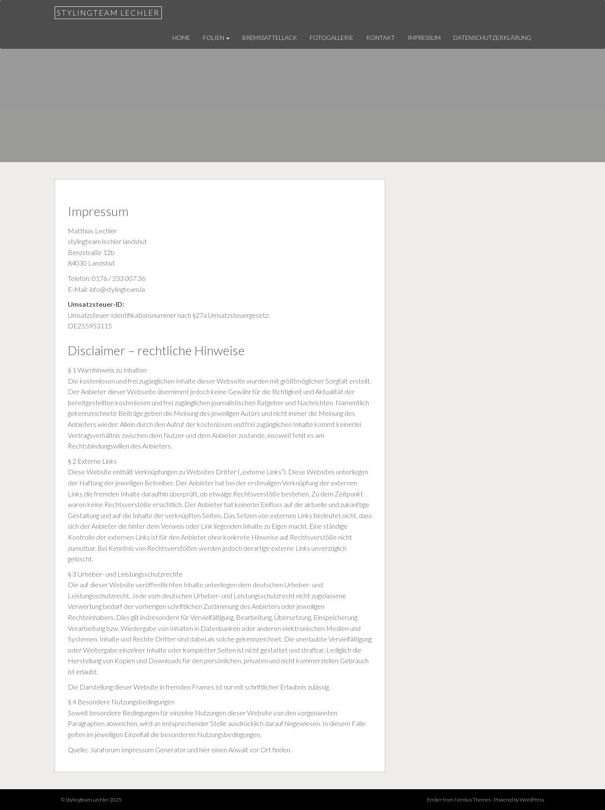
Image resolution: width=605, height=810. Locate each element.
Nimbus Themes (473, 799)
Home (181, 37)
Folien (216, 37)
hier (204, 750)
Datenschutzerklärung (492, 37)
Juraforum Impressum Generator (138, 750)
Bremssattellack (269, 37)
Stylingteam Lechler (108, 12)
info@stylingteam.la (117, 289)
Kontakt (380, 37)
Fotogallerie (331, 37)
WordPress (532, 799)
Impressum (424, 37)
